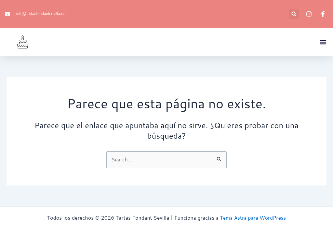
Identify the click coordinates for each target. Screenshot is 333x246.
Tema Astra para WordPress (253, 217)
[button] (294, 14)
